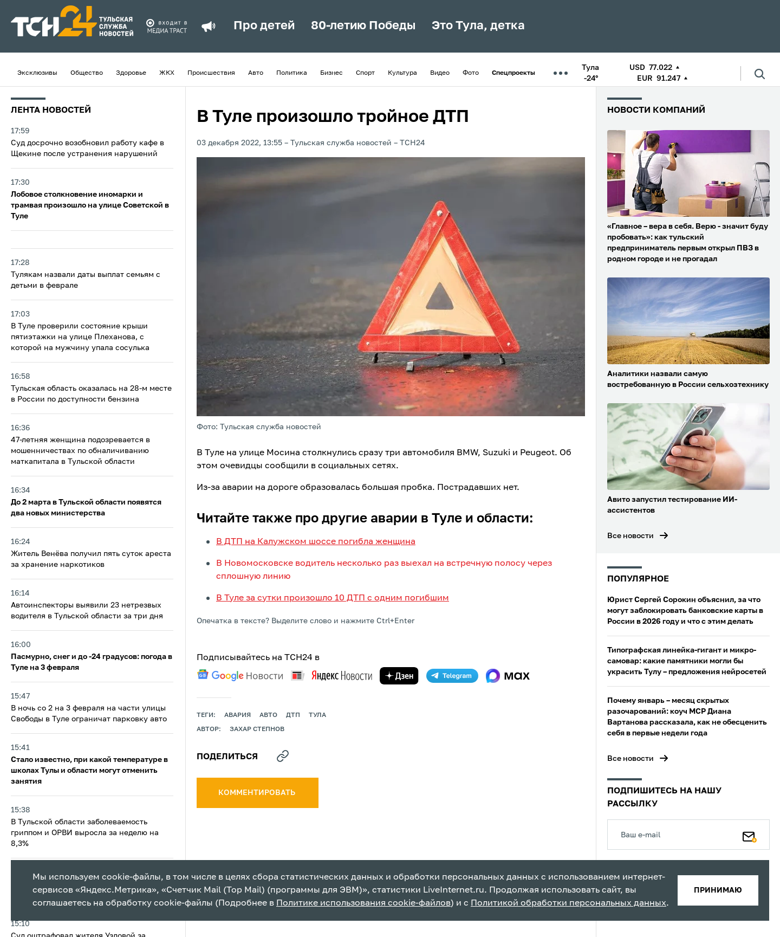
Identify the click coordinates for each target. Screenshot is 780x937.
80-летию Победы (363, 26)
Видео (440, 73)
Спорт (365, 73)
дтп (293, 715)
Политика (291, 73)
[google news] (240, 675)
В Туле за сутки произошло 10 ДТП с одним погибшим (332, 598)
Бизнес (331, 73)
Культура (402, 73)
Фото (471, 73)
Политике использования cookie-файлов (363, 903)
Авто (255, 73)
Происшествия (211, 73)
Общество (86, 73)
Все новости (630, 536)
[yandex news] (331, 675)
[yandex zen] (399, 675)
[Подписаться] (750, 834)
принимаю (718, 890)
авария (237, 715)
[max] (508, 676)
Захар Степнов (257, 729)
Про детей (264, 26)
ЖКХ (166, 73)
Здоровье (131, 73)
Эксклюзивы (37, 73)
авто (268, 715)
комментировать (257, 793)
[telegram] (452, 676)
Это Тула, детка (478, 26)
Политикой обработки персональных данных (568, 903)
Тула (317, 715)
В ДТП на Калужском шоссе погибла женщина (315, 542)
